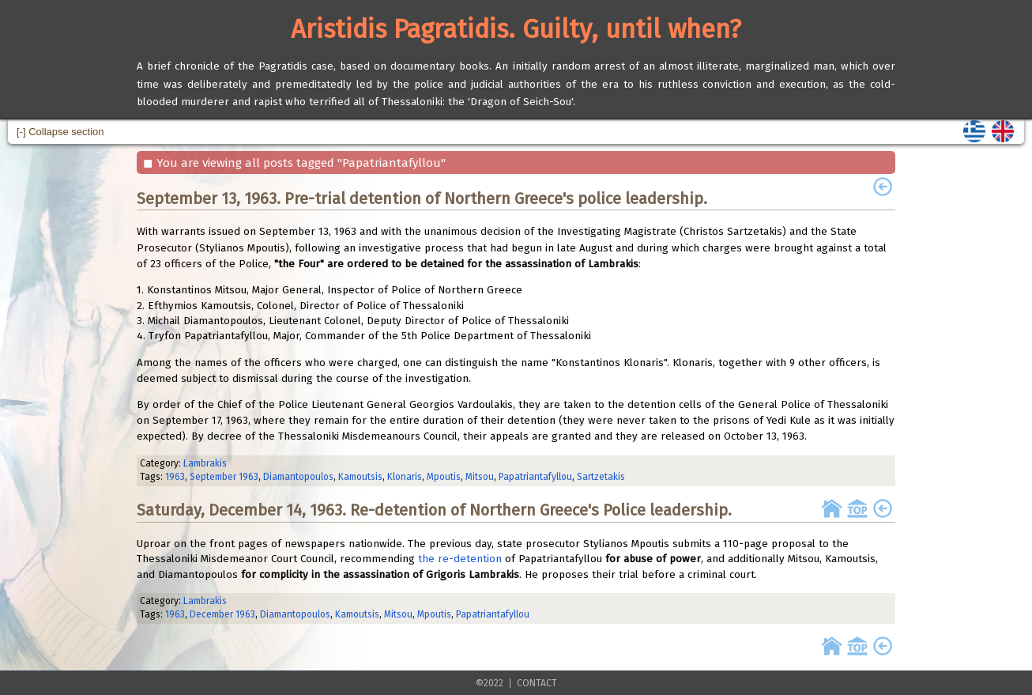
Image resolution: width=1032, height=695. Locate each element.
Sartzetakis (601, 476)
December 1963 (222, 614)
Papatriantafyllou (535, 476)
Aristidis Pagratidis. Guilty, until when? (516, 29)
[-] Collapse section (60, 132)
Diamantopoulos (298, 476)
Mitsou (479, 476)
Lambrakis (205, 463)
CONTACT (537, 683)
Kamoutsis (360, 476)
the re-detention (460, 559)
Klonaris (404, 476)
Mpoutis (444, 476)
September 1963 (224, 476)
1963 (175, 476)
